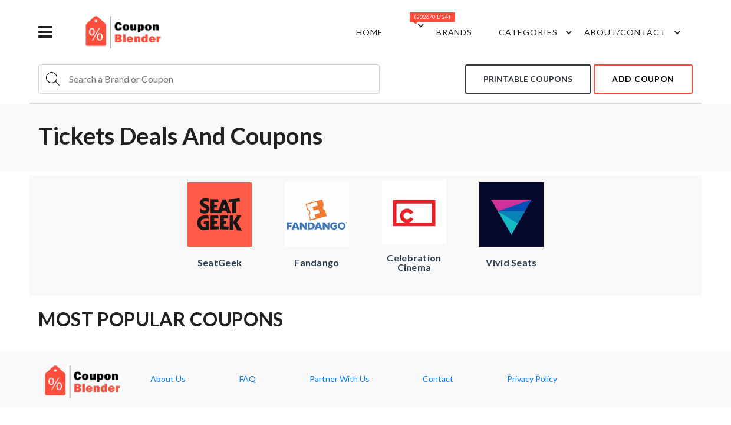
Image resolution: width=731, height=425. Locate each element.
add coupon (643, 79)
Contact (438, 379)
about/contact (634, 32)
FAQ (247, 379)
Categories (537, 32)
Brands (454, 32)
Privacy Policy (532, 379)
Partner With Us (339, 379)
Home (369, 32)
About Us (168, 379)
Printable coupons (527, 79)
